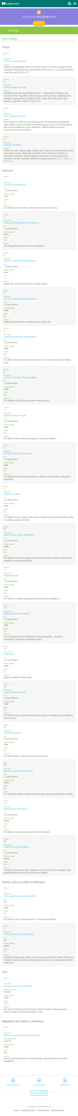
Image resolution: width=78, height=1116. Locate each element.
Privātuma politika (43, 1110)
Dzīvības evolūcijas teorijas (15, 87)
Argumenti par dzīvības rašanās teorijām (20, 336)
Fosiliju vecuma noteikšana (15, 692)
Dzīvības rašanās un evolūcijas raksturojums (22, 1035)
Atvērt (39, 23)
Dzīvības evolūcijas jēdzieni (15, 184)
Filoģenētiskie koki (11, 575)
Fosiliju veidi (8, 654)
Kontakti (16, 1110)
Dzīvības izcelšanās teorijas (15, 61)
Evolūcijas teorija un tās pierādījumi (18, 986)
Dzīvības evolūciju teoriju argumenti (18, 453)
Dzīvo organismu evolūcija (14, 116)
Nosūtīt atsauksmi (39, 1093)
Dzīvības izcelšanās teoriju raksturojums (20, 298)
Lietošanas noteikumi (28, 1110)
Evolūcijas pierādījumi (12, 144)
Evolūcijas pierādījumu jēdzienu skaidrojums (21, 222)
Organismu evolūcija (12, 494)
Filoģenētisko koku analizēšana (16, 847)
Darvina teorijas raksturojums (15, 809)
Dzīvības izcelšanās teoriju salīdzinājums (20, 377)
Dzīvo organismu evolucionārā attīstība (20, 896)
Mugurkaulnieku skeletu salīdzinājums (19, 535)
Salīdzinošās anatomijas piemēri (17, 613)
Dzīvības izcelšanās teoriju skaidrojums (20, 260)
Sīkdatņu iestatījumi (57, 1110)
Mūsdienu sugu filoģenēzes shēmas (18, 771)
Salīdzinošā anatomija (12, 733)
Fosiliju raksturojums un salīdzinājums (19, 934)
